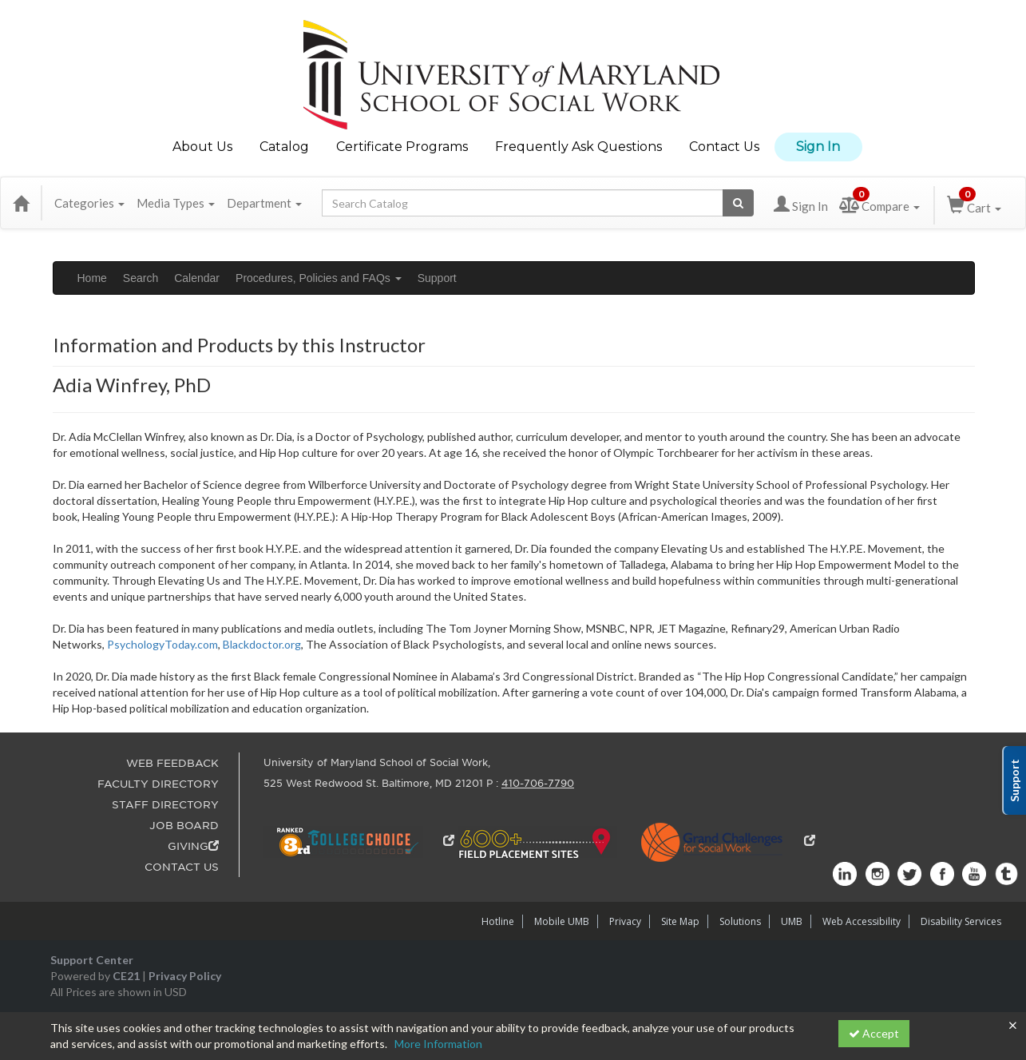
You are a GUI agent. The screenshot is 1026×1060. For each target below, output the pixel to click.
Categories (89, 203)
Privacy (625, 921)
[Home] (21, 203)
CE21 (126, 976)
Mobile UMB (561, 921)
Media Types (176, 203)
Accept (874, 1033)
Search (140, 278)
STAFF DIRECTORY (165, 805)
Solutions (740, 921)
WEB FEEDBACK (172, 763)
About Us (202, 146)
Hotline (497, 921)
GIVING (193, 846)
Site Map (680, 921)
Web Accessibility (861, 921)
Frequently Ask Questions (578, 146)
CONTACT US (182, 867)
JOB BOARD (184, 826)
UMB (791, 921)
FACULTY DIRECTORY (158, 784)
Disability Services (961, 921)
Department (264, 203)
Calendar (197, 278)
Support (437, 278)
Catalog (284, 146)
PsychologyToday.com (162, 644)
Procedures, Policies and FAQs (319, 278)
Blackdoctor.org (262, 644)
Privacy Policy (185, 976)
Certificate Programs (402, 146)
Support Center (91, 960)
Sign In (818, 146)
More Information (438, 1043)
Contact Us (724, 146)
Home (92, 278)
